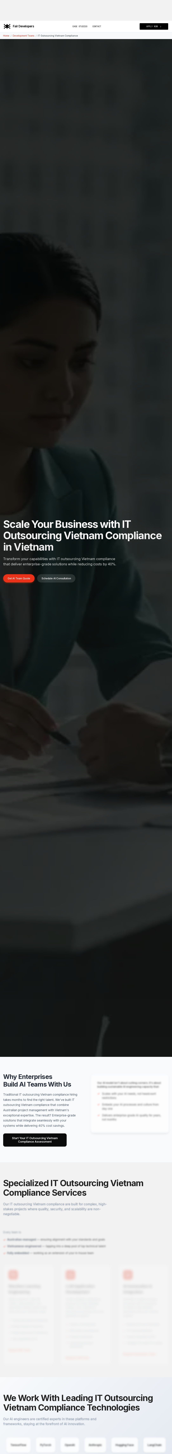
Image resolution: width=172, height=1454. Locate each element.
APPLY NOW (154, 26)
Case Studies (80, 26)
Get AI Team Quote (19, 578)
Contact (96, 26)
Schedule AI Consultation (56, 578)
